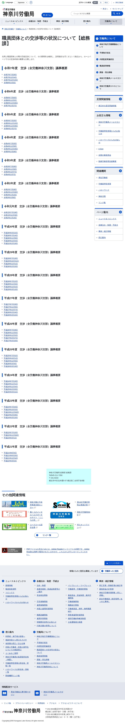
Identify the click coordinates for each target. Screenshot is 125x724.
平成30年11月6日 (11, 238)
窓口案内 (102, 238)
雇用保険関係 (42, 605)
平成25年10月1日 (11, 358)
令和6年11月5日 (10, 100)
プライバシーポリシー (24, 703)
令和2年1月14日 (10, 218)
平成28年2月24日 (11, 312)
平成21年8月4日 (10, 453)
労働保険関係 (73, 601)
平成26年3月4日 (10, 364)
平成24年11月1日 (11, 384)
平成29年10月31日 (11, 261)
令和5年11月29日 (11, 126)
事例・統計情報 (105, 231)
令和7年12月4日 (10, 77)
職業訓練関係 (42, 615)
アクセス (52, 703)
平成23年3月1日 (10, 438)
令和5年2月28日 (10, 152)
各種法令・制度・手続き (108, 225)
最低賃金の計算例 (106, 589)
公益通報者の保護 (75, 622)
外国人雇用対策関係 (45, 609)
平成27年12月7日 (11, 310)
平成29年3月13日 (11, 289)
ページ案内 (109, 212)
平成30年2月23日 (11, 266)
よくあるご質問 (11, 653)
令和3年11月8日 (10, 169)
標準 (95, 2)
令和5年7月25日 (10, 121)
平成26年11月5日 (11, 333)
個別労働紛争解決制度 (77, 618)
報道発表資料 (10, 589)
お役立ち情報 (109, 115)
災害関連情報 (109, 99)
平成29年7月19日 (11, 258)
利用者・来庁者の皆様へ (15, 636)
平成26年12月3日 (11, 335)
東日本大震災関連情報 (107, 106)
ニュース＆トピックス (107, 219)
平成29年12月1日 (11, 264)
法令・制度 (41, 585)
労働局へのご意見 (111, 571)
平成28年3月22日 (11, 315)
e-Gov (101, 149)
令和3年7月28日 (10, 166)
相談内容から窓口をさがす (16, 640)
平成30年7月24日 (11, 235)
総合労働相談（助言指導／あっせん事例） (110, 600)
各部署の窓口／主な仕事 (15, 643)
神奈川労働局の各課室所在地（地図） (17, 658)
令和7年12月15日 (11, 80)
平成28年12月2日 (11, 287)
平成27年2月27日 (11, 338)
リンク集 (102, 203)
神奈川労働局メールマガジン (110, 79)
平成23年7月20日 (11, 407)
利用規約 (41, 703)
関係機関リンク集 (12, 676)
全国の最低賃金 (105, 155)
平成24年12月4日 (11, 387)
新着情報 (9, 585)
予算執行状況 (105, 53)
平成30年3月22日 (11, 233)
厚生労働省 (119, 2)
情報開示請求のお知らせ (46, 622)
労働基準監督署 (105, 184)
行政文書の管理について (46, 625)
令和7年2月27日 (10, 106)
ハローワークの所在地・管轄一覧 (17, 670)
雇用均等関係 (42, 618)
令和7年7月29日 (10, 75)
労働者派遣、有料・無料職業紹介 (79, 610)
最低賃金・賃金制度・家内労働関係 (79, 596)
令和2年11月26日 (11, 192)
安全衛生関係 (42, 595)
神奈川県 (102, 196)
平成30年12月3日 (11, 241)
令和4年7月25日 (10, 144)
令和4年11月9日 (10, 146)
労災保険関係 (42, 601)
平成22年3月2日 (10, 461)
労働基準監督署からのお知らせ (109, 132)
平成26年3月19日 (11, 366)
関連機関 (109, 170)
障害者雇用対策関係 (76, 615)
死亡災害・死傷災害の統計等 (110, 585)
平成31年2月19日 (11, 243)
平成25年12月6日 (11, 361)
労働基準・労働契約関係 (78, 589)
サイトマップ (117, 9)
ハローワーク (104, 190)
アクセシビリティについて (71, 703)
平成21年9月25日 (11, 455)
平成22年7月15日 (11, 432)
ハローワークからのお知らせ (109, 141)
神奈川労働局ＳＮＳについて (110, 87)
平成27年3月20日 (11, 341)
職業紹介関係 (73, 605)
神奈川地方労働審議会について (110, 45)
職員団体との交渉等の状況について (48, 651)
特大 (106, 2)
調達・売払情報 (106, 72)
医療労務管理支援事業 (107, 161)
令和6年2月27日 (10, 129)
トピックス (9, 592)
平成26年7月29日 (11, 330)
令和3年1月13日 (10, 195)
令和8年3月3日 (10, 83)
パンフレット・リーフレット (79, 585)
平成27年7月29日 (11, 304)
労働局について (107, 38)
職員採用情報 (105, 66)
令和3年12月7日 (10, 172)
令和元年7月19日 (10, 212)
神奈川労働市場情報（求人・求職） (110, 593)
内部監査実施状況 (107, 59)
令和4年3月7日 (10, 175)
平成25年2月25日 (11, 389)
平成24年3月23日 (11, 418)
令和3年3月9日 (10, 197)
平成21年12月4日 (11, 458)
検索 (118, 14)
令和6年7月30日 (10, 98)
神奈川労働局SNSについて (47, 667)
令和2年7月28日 (10, 189)
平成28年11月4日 (11, 284)
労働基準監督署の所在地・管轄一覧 (17, 664)
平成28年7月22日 (11, 281)
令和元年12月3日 (10, 215)
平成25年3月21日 (11, 392)
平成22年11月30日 (11, 435)
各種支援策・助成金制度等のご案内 (48, 590)
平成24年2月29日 (11, 415)
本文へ (105, 9)
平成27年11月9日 (11, 307)
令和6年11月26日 (11, 103)
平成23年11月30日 (11, 412)
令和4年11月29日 (11, 149)
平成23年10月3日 (11, 410)
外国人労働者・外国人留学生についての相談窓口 (17, 648)
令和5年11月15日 (11, 123)
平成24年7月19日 (11, 381)
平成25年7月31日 (11, 356)
